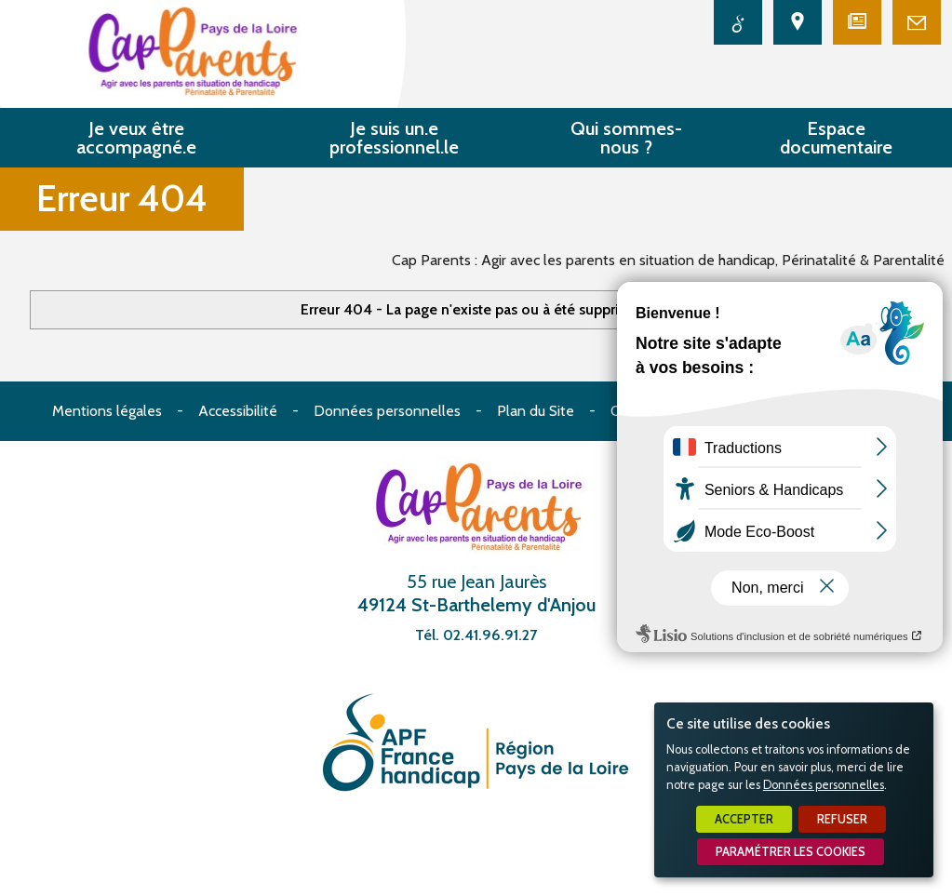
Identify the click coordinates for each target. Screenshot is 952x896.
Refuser (842, 819)
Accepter (744, 819)
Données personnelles (823, 785)
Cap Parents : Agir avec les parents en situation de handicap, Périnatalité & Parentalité (668, 260)
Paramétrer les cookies (790, 852)
